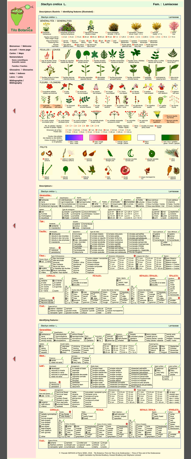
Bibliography (16, 83)
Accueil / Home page (20, 50)
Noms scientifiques (20, 60)
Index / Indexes (17, 73)
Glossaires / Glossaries (21, 70)
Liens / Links (16, 77)
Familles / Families (19, 66)
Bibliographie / (16, 80)
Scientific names (19, 62)
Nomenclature (16, 57)
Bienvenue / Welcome (20, 46)
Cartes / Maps (17, 53)
